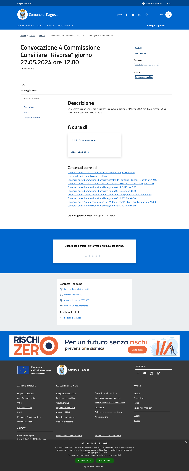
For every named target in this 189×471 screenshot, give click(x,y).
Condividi (140, 48)
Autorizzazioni (101, 416)
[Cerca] (168, 14)
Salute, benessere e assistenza (108, 412)
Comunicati (139, 398)
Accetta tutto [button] (84, 461)
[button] (94, 466)
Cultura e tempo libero (66, 398)
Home (23, 35)
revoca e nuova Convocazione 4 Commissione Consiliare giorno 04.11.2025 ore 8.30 (109, 194)
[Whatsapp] (145, 14)
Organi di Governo (25, 393)
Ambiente (99, 407)
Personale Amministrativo (29, 417)
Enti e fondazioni (24, 407)
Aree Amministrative (26, 398)
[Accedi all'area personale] (152, 3)
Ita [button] (168, 3)
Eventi (137, 420)
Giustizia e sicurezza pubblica (108, 397)
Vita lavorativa (62, 402)
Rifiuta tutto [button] (105, 460)
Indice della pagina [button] (31, 98)
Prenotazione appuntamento (69, 435)
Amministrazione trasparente (108, 435)
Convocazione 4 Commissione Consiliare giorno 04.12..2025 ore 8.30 (102, 187)
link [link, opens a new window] (119, 455)
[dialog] (94, 455)
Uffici (19, 402)
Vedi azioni (141, 53)
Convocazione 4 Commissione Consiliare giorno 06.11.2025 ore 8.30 (102, 198)
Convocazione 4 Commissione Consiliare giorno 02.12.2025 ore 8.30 (102, 191)
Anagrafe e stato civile (66, 393)
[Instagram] (138, 14)
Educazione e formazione (106, 393)
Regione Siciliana (25, 3)
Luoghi (137, 415)
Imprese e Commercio (65, 407)
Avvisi (136, 402)
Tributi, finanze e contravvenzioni (110, 402)
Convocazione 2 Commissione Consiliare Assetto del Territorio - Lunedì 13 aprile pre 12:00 (112, 180)
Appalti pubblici (63, 412)
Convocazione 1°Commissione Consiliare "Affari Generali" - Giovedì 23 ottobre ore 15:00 (112, 202)
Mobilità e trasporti (64, 421)
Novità (32, 35)
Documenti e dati (25, 421)
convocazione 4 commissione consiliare (87, 176)
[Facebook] (125, 14)
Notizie (42, 35)
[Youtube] (132, 14)
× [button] (186, 442)
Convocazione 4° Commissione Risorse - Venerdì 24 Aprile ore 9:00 (101, 172)
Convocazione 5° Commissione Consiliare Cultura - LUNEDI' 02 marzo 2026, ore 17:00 (111, 183)
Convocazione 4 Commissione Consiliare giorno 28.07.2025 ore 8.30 (102, 205)
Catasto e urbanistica (65, 417)
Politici (20, 412)
